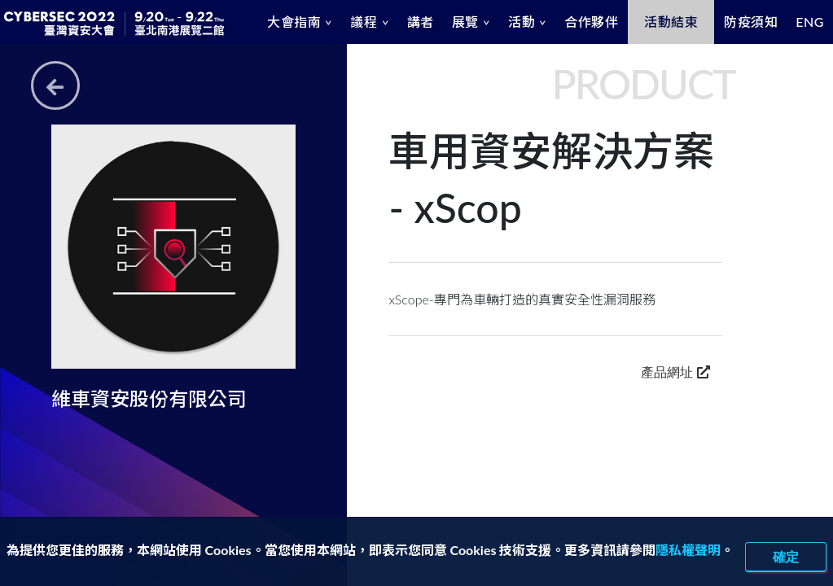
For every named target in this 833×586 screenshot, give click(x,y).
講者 (420, 21)
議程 (363, 21)
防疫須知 (751, 21)
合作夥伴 (591, 21)
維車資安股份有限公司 (149, 398)
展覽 (465, 21)
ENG (810, 21)
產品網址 (675, 372)
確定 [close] (786, 557)
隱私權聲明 (688, 550)
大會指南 (294, 21)
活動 (521, 21)
